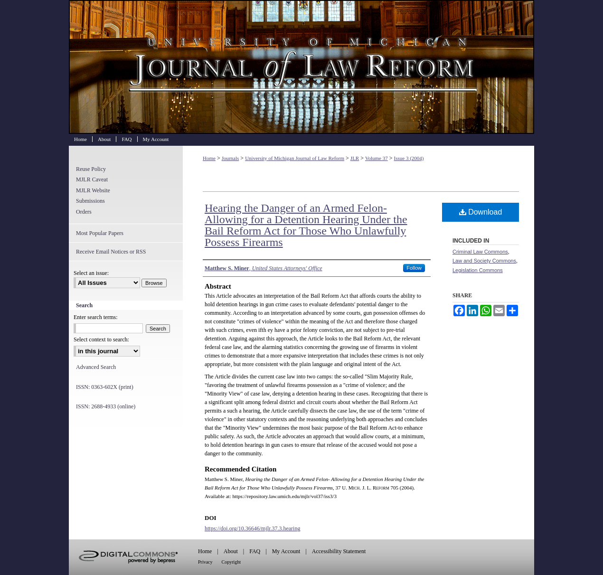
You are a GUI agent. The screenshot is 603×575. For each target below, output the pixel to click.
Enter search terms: (96, 317)
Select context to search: (101, 339)
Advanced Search (96, 367)
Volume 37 (376, 158)
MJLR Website (93, 190)
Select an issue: (91, 273)
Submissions (90, 201)
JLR (354, 158)
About (231, 551)
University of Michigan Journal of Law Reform (301, 67)
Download (480, 212)
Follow (414, 268)
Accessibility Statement (339, 551)
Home (209, 158)
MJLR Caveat (92, 179)
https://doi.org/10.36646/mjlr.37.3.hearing (252, 528)
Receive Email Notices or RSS (111, 251)
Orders (84, 211)
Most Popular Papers (99, 233)
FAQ (254, 551)
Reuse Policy (91, 169)
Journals (230, 158)
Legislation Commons (477, 270)
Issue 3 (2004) (409, 158)
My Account (286, 551)
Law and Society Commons (484, 261)
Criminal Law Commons (480, 252)
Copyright (231, 562)
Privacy (205, 562)
